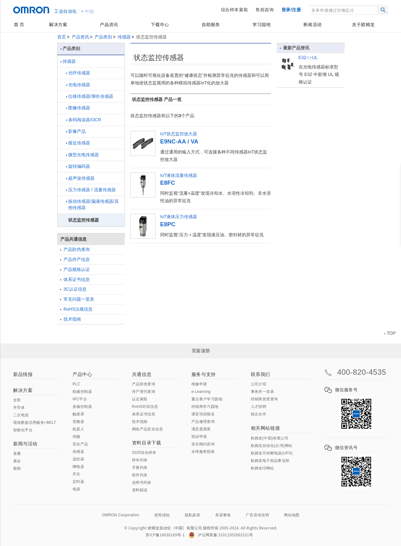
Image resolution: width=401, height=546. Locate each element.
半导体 (19, 407)
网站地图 (292, 515)
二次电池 (21, 415)
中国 (89, 11)
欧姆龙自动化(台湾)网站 (271, 445)
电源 (76, 489)
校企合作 (258, 414)
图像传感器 (78, 107)
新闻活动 (312, 24)
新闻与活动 (25, 443)
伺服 (76, 436)
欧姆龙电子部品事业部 (270, 460)
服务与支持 (203, 374)
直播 (17, 453)
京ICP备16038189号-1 (165, 534)
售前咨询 (265, 9)
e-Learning (201, 391)
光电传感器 (78, 84)
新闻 (17, 468)
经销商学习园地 (205, 406)
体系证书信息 (75, 279)
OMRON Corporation (120, 515)
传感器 (124, 36)
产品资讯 (109, 24)
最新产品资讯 (294, 47)
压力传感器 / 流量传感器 (91, 189)
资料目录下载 (146, 442)
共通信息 (141, 374)
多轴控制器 (82, 406)
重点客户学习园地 (206, 399)
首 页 (19, 24)
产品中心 (82, 374)
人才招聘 (258, 406)
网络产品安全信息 (147, 429)
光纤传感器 (78, 72)
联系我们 (260, 374)
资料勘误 (140, 490)
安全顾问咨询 (203, 444)
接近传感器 (78, 142)
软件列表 (140, 475)
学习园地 (261, 24)
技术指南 (70, 319)
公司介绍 (258, 384)
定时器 (78, 481)
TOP (390, 333)
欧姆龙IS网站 (262, 468)
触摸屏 (78, 414)
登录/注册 (291, 9)
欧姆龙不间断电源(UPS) (272, 453)
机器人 (78, 429)
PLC (76, 384)
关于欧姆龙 (363, 24)
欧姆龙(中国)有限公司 (269, 438)
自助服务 (211, 24)
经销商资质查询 (264, 399)
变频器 (78, 421)
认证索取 (140, 399)
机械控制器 (82, 391)
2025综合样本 (144, 452)
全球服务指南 (203, 451)
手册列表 (140, 467)
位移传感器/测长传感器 (89, 96)
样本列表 (140, 460)
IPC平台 (80, 399)
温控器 (78, 459)
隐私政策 (192, 515)
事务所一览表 (262, 391)
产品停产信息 (75, 259)
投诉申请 (199, 436)
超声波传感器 (80, 178)
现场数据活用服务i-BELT (34, 422)
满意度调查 (201, 429)
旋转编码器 (78, 166)
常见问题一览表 (77, 299)
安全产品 (80, 444)
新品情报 (23, 374)
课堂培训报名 (203, 414)
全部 (17, 400)
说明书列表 (141, 482)
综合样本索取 (234, 9)
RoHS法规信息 (76, 309)
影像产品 (76, 131)
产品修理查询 (203, 421)
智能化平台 (23, 430)
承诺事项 (223, 515)
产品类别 (103, 36)
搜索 (383, 10)
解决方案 (58, 24)
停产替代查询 (143, 391)
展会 (17, 461)
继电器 (78, 466)
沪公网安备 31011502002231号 (221, 534)
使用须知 (162, 515)
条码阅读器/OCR (83, 119)
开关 (76, 474)
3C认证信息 (73, 289)
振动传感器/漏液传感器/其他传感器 (92, 204)
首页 (61, 36)
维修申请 (199, 384)
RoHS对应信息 (145, 406)
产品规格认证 (75, 269)
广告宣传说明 (257, 515)
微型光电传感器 (82, 154)
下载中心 (160, 24)
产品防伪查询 (75, 249)
